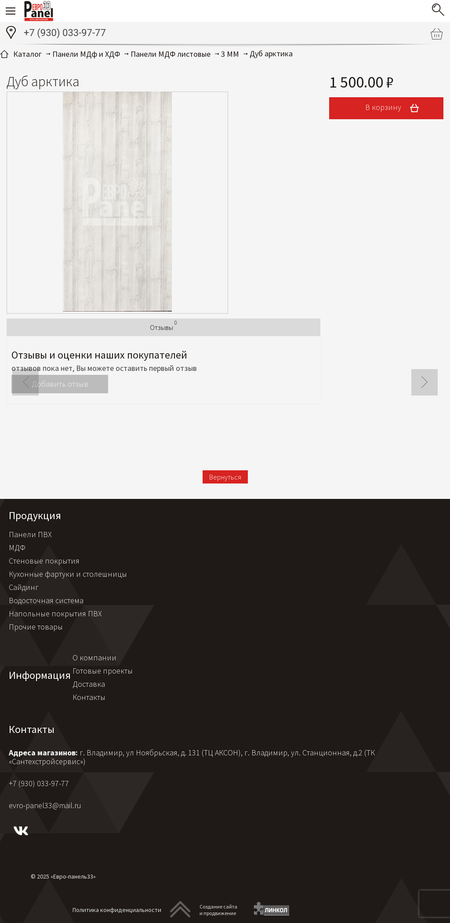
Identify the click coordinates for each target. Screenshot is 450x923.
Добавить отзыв (60, 384)
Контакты (89, 697)
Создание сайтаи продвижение (218, 909)
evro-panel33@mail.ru (45, 805)
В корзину (395, 108)
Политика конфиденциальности (117, 910)
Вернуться (225, 476)
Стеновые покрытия (44, 561)
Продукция (35, 515)
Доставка (89, 684)
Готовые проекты (103, 671)
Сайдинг (24, 587)
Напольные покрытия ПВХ (55, 613)
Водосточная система (46, 600)
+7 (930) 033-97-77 (65, 32)
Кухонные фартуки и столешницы (68, 574)
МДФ (17, 547)
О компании (94, 657)
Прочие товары (36, 627)
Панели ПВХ (30, 534)
